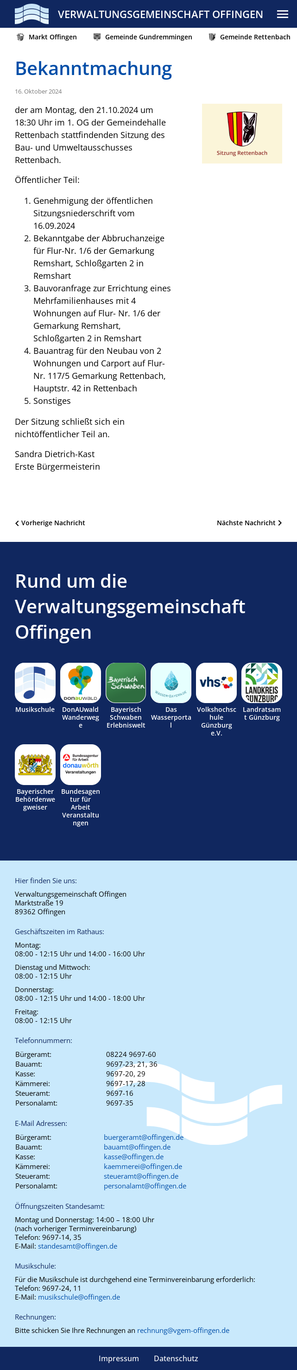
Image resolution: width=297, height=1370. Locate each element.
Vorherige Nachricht (53, 522)
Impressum (119, 1358)
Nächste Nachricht (246, 522)
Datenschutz (176, 1358)
